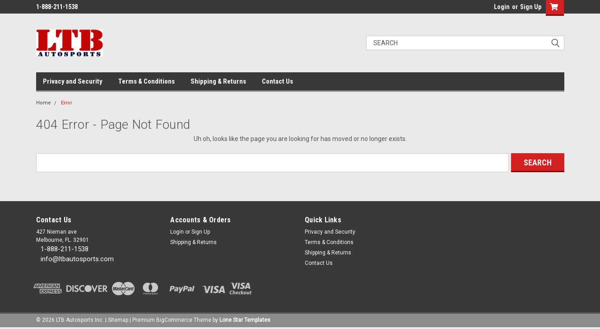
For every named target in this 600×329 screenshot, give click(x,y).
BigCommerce (174, 320)
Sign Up (530, 6)
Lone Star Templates (244, 320)
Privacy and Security (72, 81)
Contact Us (277, 81)
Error (66, 103)
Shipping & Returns (218, 81)
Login (502, 6)
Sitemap (118, 320)
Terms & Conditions (146, 81)
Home (43, 103)
